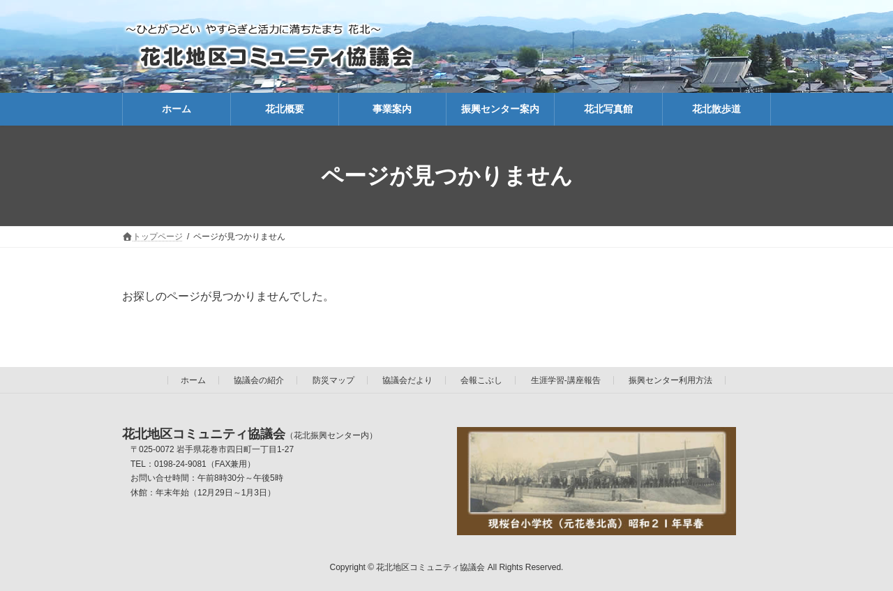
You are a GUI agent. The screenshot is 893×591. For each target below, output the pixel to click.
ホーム (193, 380)
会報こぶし (481, 380)
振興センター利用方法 (670, 380)
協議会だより (407, 380)
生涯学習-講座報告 (566, 380)
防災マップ (333, 380)
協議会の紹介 (259, 380)
